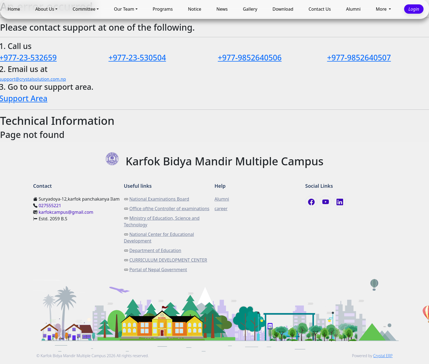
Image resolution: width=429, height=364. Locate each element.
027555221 (50, 206)
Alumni (353, 9)
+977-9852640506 (250, 57)
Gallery (250, 9)
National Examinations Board (159, 199)
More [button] (382, 9)
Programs (163, 9)
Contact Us (320, 9)
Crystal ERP (383, 355)
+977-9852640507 (359, 57)
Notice (194, 9)
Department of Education (155, 250)
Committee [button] (84, 9)
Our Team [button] (124, 9)
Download (283, 9)
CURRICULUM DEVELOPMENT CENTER (168, 260)
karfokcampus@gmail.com (66, 212)
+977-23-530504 (137, 57)
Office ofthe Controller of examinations (169, 209)
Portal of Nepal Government (158, 270)
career (221, 209)
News (222, 9)
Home (14, 9)
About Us (44, 9)
